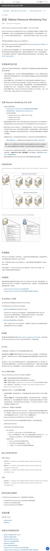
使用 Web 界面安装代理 (10, 537)
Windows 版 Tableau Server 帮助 (18, 10)
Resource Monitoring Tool (36, 10)
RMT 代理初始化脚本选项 (10, 545)
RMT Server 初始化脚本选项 (11, 541)
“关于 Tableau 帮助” (8, 56)
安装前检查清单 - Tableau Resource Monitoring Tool (19, 111)
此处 (19, 402)
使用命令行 (16, 309)
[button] (3, 2)
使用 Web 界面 (8, 309)
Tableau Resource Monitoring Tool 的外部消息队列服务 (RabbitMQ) (21, 291)
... (27, 10)
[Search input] (43, 2)
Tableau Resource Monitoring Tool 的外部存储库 (16, 289)
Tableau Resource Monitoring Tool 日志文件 (29, 337)
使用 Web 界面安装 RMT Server (12, 534)
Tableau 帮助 (5, 10)
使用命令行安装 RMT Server (11, 539)
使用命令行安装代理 (9, 543)
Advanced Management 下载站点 (37, 44)
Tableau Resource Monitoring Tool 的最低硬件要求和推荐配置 (22, 108)
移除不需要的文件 (11, 140)
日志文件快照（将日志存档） (38, 140)
